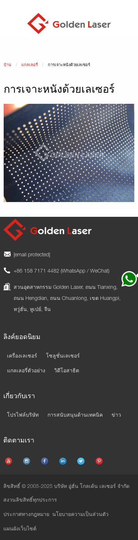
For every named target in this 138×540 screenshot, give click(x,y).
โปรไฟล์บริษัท (23, 415)
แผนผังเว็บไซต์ (19, 529)
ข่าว (116, 415)
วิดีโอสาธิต (66, 371)
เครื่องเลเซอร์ (22, 356)
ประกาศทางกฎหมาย (26, 514)
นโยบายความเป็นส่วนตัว (80, 514)
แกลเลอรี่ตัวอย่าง (26, 371)
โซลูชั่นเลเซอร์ (63, 356)
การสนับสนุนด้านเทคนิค (75, 415)
